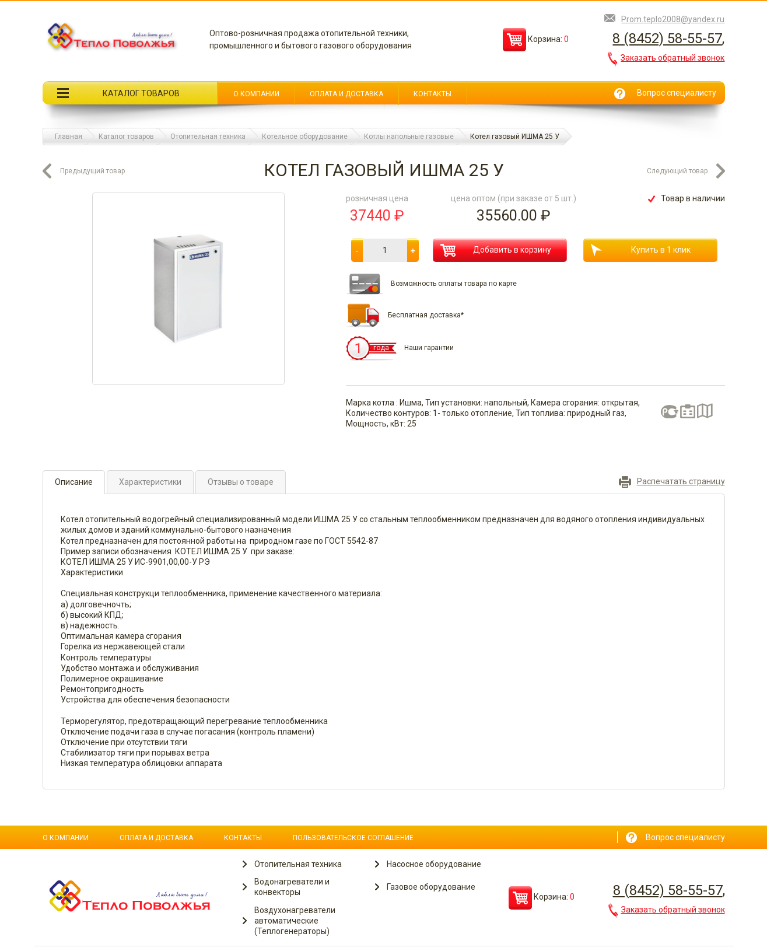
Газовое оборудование (431, 886)
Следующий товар (677, 171)
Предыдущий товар (92, 171)
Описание (74, 482)
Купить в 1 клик (641, 250)
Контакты (432, 94)
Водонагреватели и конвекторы (292, 887)
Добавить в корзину (495, 250)
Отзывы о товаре (241, 482)
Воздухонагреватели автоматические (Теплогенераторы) (294, 920)
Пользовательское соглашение (353, 838)
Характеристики (150, 482)
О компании (256, 94)
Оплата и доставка (346, 94)
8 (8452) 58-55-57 (667, 38)
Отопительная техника (298, 864)
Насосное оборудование (434, 864)
